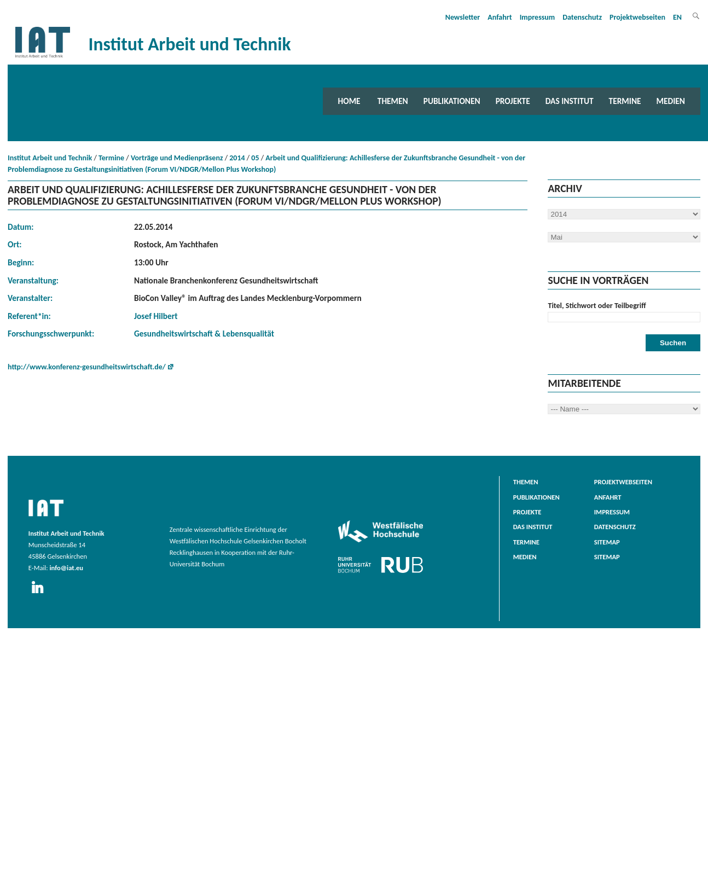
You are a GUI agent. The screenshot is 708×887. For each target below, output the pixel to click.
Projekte (513, 101)
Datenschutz (582, 17)
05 (255, 158)
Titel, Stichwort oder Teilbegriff (597, 305)
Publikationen (451, 101)
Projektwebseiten (637, 17)
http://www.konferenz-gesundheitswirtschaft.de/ (87, 367)
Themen (393, 101)
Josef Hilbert (156, 316)
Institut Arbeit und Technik (50, 158)
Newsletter (462, 17)
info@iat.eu (66, 568)
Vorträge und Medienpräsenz (177, 158)
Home (349, 101)
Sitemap (607, 542)
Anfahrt (500, 17)
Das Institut (569, 101)
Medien (671, 101)
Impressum (537, 17)
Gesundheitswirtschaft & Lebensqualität (204, 333)
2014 (237, 158)
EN (677, 17)
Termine (625, 101)
